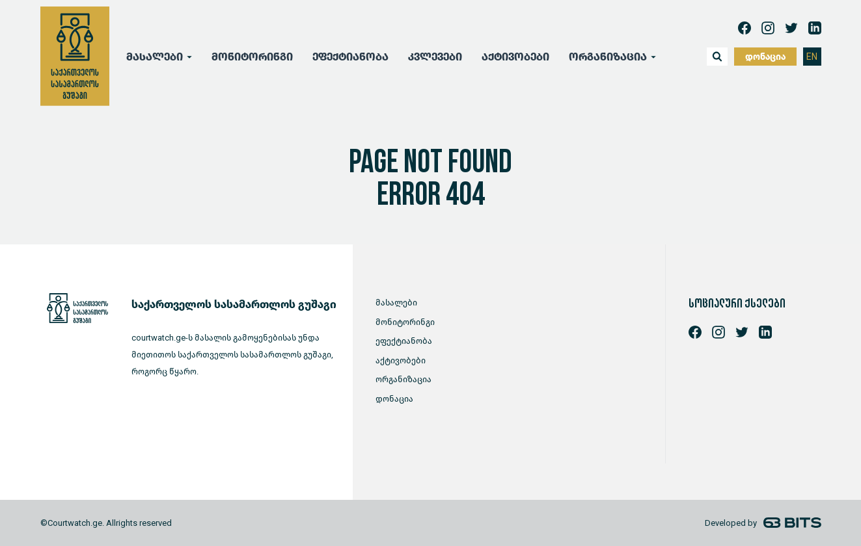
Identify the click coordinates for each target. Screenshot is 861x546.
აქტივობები (515, 57)
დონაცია (765, 56)
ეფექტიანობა (350, 57)
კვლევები (435, 57)
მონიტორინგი (252, 57)
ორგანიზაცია (608, 57)
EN (811, 56)
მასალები (154, 57)
